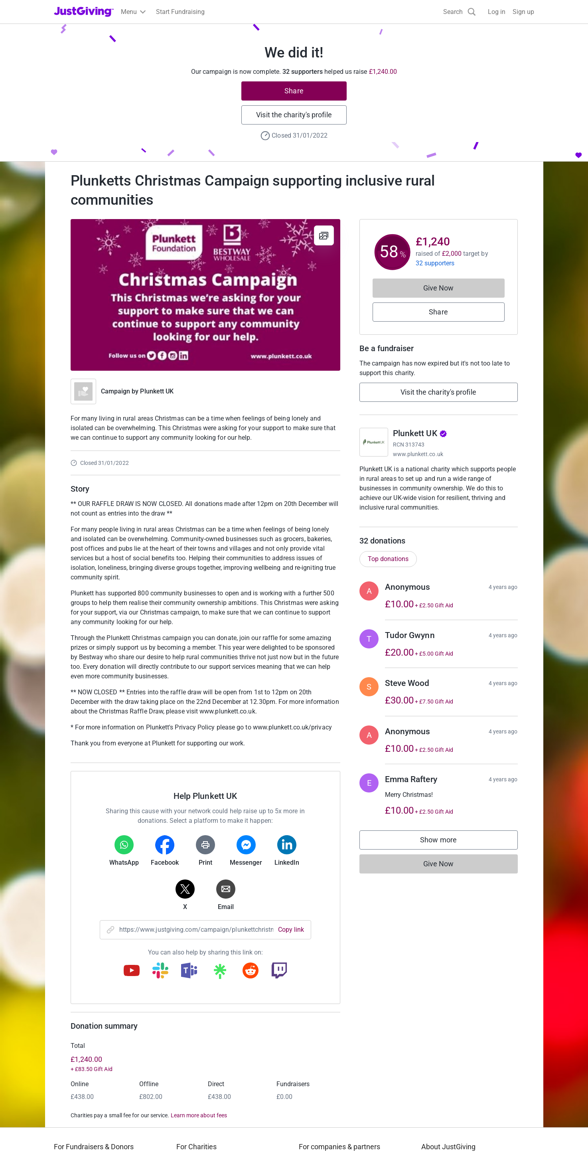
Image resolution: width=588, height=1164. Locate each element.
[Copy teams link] (189, 971)
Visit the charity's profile (293, 115)
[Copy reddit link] (250, 971)
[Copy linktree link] (220, 973)
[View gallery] (324, 235)
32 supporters (435, 263)
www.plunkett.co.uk (418, 454)
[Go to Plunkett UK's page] (373, 442)
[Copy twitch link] (279, 971)
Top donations (388, 567)
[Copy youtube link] (132, 971)
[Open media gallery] (205, 295)
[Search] (459, 12)
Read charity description (396, 522)
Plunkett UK (157, 391)
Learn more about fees (199, 1115)
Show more (446, 850)
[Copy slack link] (160, 971)
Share (293, 91)
